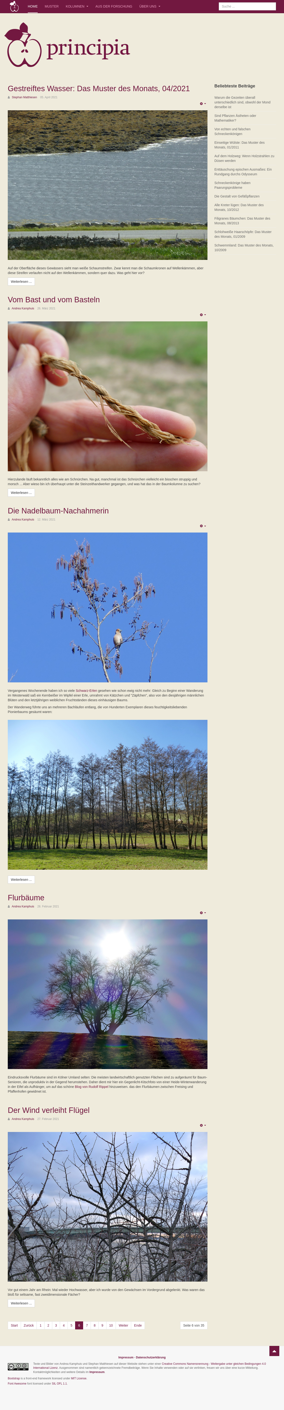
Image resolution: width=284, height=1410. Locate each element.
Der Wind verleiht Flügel (52, 1109)
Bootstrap (14, 1378)
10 (111, 1325)
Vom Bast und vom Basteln (57, 299)
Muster (52, 6)
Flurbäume (27, 897)
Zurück (29, 1325)
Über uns (149, 6)
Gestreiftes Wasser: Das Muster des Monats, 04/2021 (105, 88)
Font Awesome (17, 1383)
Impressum (126, 1357)
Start (14, 1325)
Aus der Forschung (113, 6)
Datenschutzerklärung (151, 1357)
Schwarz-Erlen (86, 690)
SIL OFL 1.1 (59, 1383)
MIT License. (79, 1378)
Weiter (123, 1325)
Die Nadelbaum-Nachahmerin (62, 510)
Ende (138, 1325)
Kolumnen (77, 6)
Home (33, 6)
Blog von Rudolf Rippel (91, 1086)
